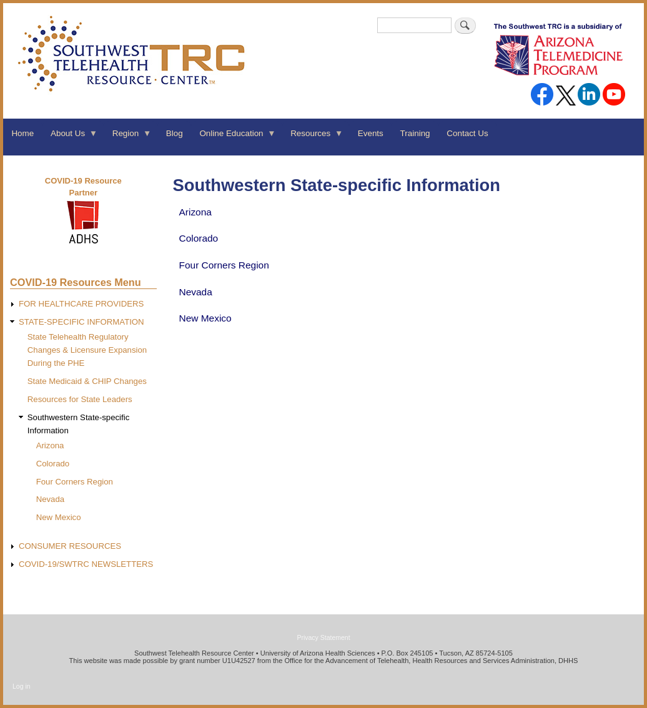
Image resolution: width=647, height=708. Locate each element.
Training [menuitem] (415, 133)
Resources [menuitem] (312, 137)
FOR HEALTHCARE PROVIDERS (81, 303)
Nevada (195, 292)
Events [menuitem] (370, 133)
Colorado (199, 238)
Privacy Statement (323, 637)
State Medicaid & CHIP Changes (87, 381)
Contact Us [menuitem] (467, 133)
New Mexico (205, 318)
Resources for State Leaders (79, 399)
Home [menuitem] (22, 133)
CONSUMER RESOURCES (70, 546)
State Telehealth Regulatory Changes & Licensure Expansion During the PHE (87, 350)
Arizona (195, 212)
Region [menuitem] (127, 137)
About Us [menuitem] (70, 137)
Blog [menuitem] (174, 133)
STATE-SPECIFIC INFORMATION (81, 322)
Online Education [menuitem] (233, 137)
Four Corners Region (224, 265)
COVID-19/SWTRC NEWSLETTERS (86, 564)
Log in (21, 686)
